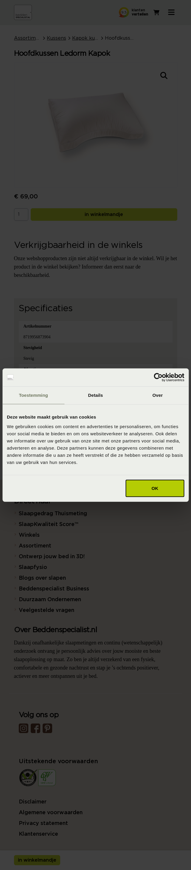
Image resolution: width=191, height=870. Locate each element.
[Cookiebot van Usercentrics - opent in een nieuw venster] (158, 377)
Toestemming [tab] (33, 395)
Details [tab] (95, 395)
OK (154, 487)
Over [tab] (158, 395)
